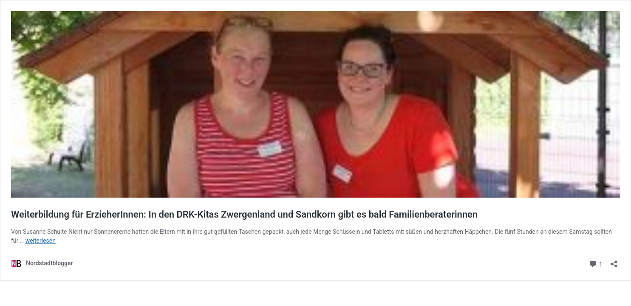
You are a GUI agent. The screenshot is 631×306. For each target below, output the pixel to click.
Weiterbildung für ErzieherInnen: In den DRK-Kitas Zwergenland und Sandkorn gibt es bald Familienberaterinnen (244, 214)
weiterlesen (40, 240)
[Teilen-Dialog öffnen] (614, 261)
